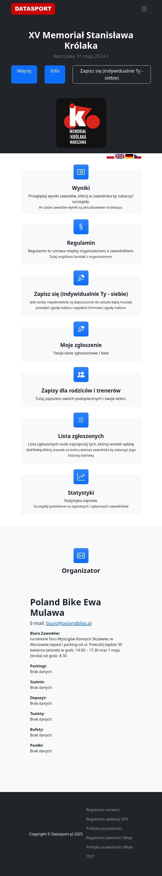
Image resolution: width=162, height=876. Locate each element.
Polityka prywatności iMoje (109, 847)
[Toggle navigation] (144, 9)
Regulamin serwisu (103, 809)
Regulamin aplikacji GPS (107, 819)
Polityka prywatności (104, 828)
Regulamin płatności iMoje (109, 837)
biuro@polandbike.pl (69, 623)
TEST (90, 856)
